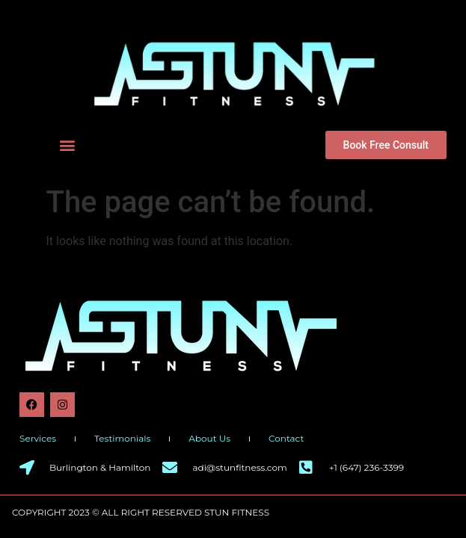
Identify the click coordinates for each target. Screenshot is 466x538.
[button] (67, 144)
